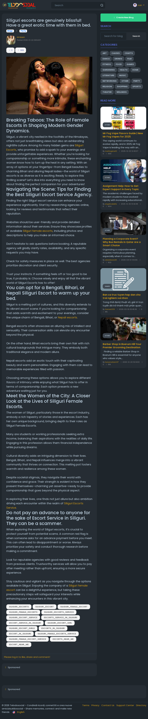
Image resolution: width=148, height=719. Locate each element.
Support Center (125, 705)
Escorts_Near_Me (63, 639)
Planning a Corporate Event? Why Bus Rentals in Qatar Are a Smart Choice (122, 242)
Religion (107, 86)
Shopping (122, 86)
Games (130, 64)
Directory (141, 705)
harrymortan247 (112, 362)
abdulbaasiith (111, 260)
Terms (86, 705)
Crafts (129, 53)
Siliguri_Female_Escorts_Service (57, 633)
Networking (110, 81)
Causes (116, 53)
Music (122, 75)
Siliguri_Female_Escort (73, 606)
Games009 (110, 309)
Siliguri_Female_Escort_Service (27, 639)
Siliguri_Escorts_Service (59, 612)
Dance (106, 58)
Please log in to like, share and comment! (27, 657)
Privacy (95, 705)
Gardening (109, 69)
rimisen (21, 37)
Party (23, 31)
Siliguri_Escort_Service (23, 617)
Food (119, 64)
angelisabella (111, 204)
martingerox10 (111, 151)
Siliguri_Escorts (19, 606)
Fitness (107, 64)
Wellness (122, 92)
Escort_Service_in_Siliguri (25, 622)
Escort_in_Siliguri (20, 633)
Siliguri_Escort (44, 606)
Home (135, 69)
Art (105, 53)
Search (136, 36)
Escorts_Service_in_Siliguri (60, 617)
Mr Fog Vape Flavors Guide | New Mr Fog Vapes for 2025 (123, 135)
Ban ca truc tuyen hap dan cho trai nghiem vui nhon (122, 296)
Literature (108, 75)
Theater (107, 92)
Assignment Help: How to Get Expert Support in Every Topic (121, 187)
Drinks (118, 58)
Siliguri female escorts (38, 231)
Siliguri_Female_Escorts (23, 612)
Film (129, 58)
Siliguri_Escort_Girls (22, 628)
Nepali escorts (67, 317)
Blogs (10, 31)
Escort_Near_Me (19, 644)
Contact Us (108, 705)
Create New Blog (123, 17)
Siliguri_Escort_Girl (60, 622)
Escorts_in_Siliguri (53, 628)
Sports (137, 86)
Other (125, 81)
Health (123, 69)
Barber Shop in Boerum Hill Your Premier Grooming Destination (122, 346)
